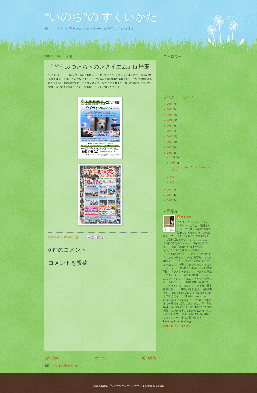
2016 (170, 147)
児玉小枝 (186, 217)
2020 (170, 125)
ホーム (100, 358)
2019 (170, 131)
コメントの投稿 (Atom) (64, 365)
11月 (173, 157)
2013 (170, 195)
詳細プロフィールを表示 (177, 326)
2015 (170, 152)
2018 (170, 136)
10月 (173, 162)
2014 (170, 189)
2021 (170, 120)
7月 (172, 177)
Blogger (160, 385)
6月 (172, 182)
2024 (170, 103)
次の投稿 (51, 358)
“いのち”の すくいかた (100, 17)
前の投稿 (149, 358)
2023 (170, 109)
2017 (170, 142)
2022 (170, 114)
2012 (170, 200)
